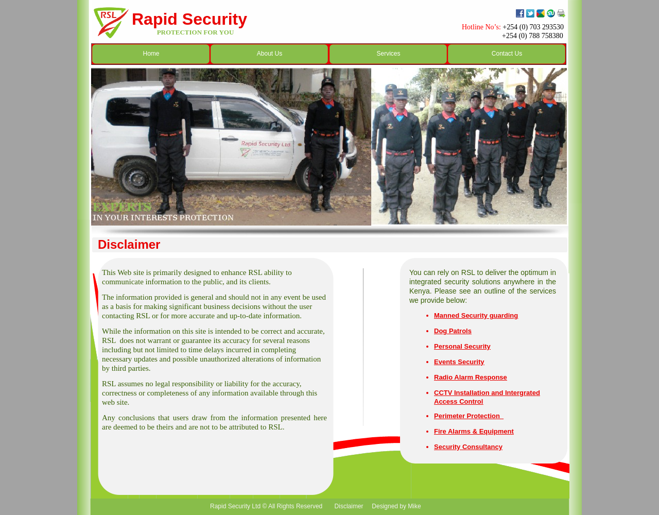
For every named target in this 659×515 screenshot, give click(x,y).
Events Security (459, 362)
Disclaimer (348, 506)
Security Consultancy (468, 447)
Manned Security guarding (476, 315)
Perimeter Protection (468, 416)
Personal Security (462, 346)
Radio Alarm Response (470, 377)
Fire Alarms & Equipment (474, 431)
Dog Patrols (453, 331)
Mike (414, 506)
